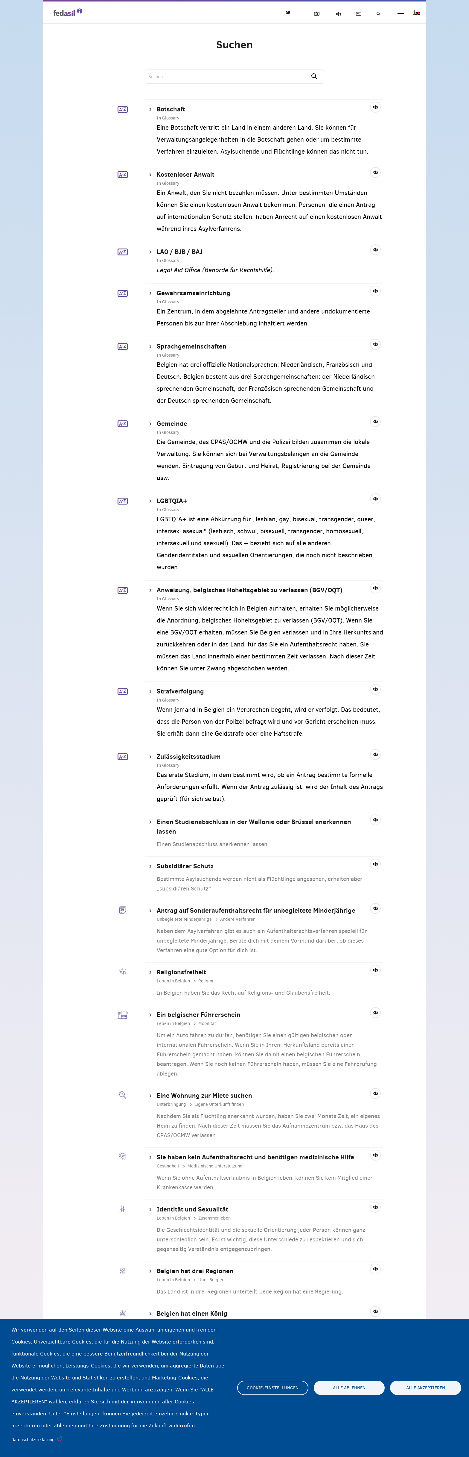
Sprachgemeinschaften (191, 346)
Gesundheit (168, 1166)
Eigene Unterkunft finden (219, 1104)
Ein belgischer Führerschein (198, 1014)
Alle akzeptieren (425, 1388)
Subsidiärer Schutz (185, 865)
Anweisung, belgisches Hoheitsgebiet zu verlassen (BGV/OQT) (249, 589)
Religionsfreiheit (181, 971)
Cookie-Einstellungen (273, 1388)
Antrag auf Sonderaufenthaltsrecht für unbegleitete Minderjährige (256, 910)
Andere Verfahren (237, 919)
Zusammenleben (214, 1218)
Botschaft (171, 108)
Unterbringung (171, 1104)
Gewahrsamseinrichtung (194, 292)
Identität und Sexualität (192, 1209)
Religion (206, 981)
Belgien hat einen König (192, 1313)
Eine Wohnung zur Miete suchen (204, 1095)
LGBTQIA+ (172, 500)
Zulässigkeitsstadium (189, 756)
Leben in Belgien (173, 981)
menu (401, 12)
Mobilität (207, 1023)
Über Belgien (211, 1280)
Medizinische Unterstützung (215, 1166)
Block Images (315, 14)
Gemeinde (172, 423)
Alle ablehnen (349, 1388)
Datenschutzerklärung (33, 1440)
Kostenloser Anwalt (185, 174)
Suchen (378, 14)
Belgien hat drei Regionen (195, 1270)
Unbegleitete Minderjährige (184, 919)
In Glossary (168, 118)
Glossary (357, 14)
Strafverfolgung (180, 691)
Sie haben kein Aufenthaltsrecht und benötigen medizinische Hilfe (255, 1156)
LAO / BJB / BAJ (180, 251)
